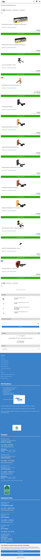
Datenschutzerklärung (24, 549)
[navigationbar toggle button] (39, 1)
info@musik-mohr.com (8, 446)
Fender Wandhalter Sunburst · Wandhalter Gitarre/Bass (13, 228)
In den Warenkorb (20, 33)
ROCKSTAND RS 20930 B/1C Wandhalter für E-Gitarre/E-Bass (14, 24)
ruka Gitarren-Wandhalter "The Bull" (9, 64)
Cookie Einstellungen (4, 378)
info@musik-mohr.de (8, 462)
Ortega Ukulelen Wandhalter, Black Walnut (10, 147)
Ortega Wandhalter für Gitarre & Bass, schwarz (11, 167)
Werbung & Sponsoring (4, 366)
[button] (2, 10)
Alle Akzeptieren (20, 551)
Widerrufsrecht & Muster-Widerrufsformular (8, 374)
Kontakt (2, 357)
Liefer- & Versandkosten (5, 362)
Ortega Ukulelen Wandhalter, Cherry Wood (10, 127)
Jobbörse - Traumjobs (4, 364)
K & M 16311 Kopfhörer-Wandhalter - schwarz (11, 248)
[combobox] (8, 10)
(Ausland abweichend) (12, 27)
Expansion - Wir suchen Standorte (6, 376)
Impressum (3, 372)
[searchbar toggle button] (33, 1)
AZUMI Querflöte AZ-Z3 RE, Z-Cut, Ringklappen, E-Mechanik (20, 338)
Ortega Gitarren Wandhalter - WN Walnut (10, 187)
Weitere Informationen (20, 557)
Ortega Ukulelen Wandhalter (7, 106)
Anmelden (20, 326)
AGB (1, 370)
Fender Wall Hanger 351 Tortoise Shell (9, 268)
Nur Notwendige (20, 554)
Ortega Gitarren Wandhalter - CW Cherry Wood (11, 207)
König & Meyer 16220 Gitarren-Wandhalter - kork (11, 85)
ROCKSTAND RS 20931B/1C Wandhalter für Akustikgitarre (13, 44)
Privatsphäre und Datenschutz (6, 368)
